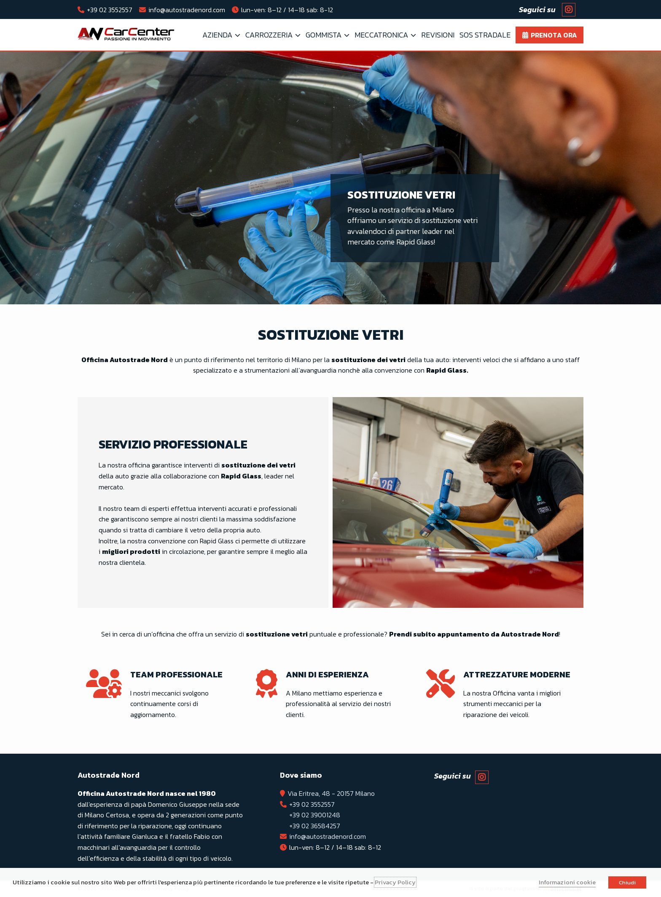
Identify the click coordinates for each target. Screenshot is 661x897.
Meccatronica (381, 34)
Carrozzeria (269, 34)
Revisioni (437, 34)
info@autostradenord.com (186, 10)
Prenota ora (554, 35)
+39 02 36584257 (314, 826)
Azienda (217, 34)
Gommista (323, 34)
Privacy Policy (395, 882)
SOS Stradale (485, 34)
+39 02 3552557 (109, 10)
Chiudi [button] (627, 882)
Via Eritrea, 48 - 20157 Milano (331, 793)
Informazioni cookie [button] (567, 882)
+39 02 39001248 (314, 815)
